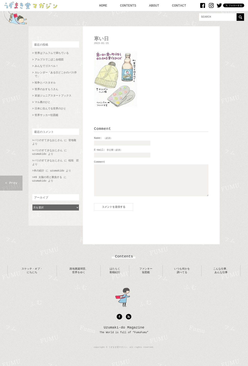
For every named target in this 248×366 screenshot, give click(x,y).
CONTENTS (128, 6)
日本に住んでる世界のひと (50, 108)
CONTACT (179, 6)
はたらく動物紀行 (115, 276)
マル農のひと (42, 102)
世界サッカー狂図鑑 (46, 115)
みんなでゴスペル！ (46, 66)
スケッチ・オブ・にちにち (32, 276)
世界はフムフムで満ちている (52, 53)
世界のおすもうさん (46, 89)
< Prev (11, 183)
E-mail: (108, 149)
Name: (103, 138)
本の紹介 (39, 170)
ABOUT (154, 6)
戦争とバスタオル (45, 82)
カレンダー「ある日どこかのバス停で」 (56, 74)
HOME (103, 6)
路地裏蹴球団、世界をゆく (79, 276)
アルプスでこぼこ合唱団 (49, 59)
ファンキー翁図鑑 (145, 276)
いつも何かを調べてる (182, 276)
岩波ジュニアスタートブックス (53, 95)
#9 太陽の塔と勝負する (48, 177)
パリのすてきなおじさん (48, 140)
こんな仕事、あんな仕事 (221, 276)
